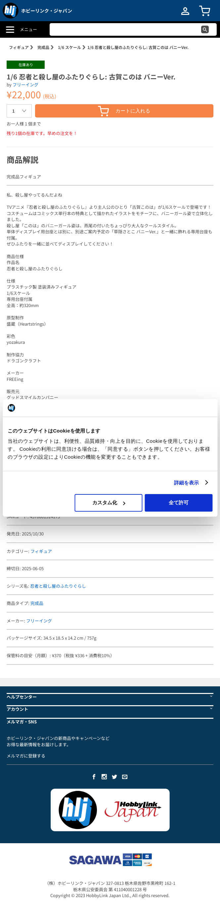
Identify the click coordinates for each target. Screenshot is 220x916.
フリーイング (25, 84)
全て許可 (179, 502)
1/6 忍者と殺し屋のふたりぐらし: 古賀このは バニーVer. (138, 47)
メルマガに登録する (26, 756)
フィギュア (19, 47)
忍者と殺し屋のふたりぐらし (58, 586)
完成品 (43, 47)
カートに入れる (124, 111)
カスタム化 (108, 502)
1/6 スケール (69, 47)
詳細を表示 (186, 482)
